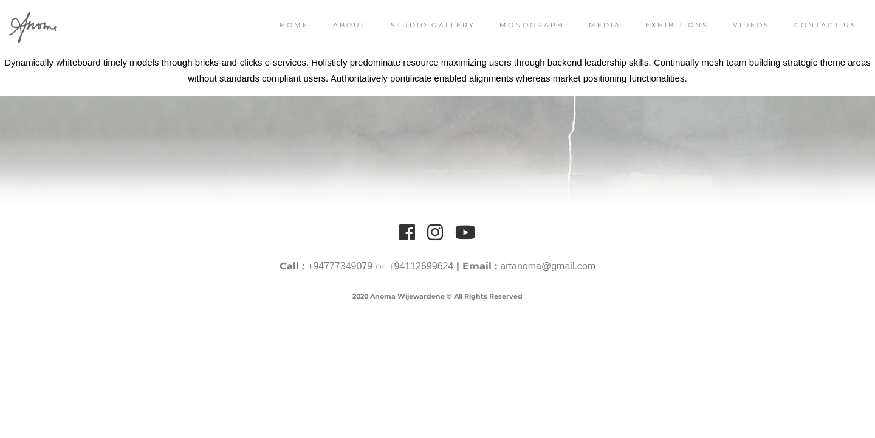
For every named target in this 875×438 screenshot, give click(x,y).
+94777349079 (339, 266)
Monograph (519, 25)
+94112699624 (420, 266)
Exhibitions (664, 25)
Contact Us (813, 25)
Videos (739, 25)
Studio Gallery (421, 25)
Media (593, 25)
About (337, 25)
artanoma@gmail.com (547, 266)
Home (282, 25)
